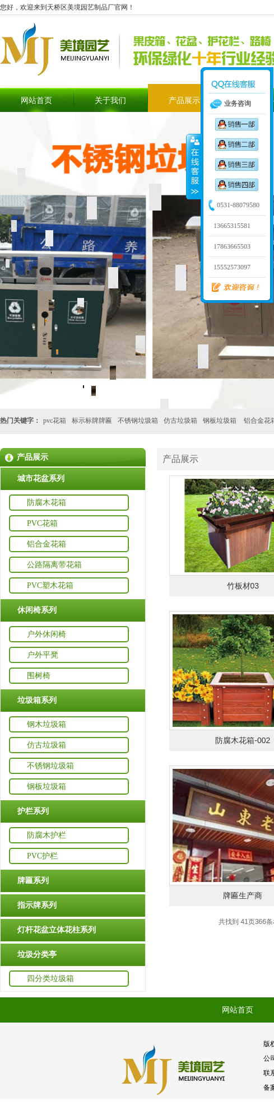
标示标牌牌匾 (92, 420)
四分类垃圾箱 (50, 978)
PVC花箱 (42, 523)
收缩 (194, 166)
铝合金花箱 (46, 544)
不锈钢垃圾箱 (138, 420)
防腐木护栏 (46, 835)
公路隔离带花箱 (54, 565)
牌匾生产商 (242, 895)
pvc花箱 (54, 420)
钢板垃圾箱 (219, 420)
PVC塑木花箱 (50, 585)
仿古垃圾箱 (180, 420)
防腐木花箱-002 (242, 740)
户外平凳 (42, 655)
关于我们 (110, 100)
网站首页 (36, 100)
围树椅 (38, 675)
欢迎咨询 (230, 288)
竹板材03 (243, 585)
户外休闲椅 (46, 634)
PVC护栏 (42, 856)
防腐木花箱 (46, 502)
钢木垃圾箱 (46, 724)
